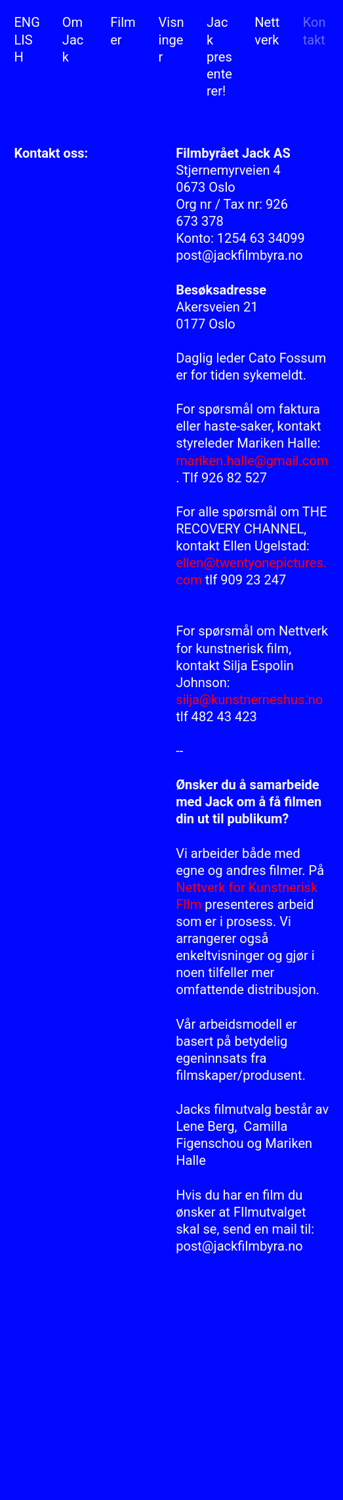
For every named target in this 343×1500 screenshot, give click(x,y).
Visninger (171, 39)
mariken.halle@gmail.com (252, 461)
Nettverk (266, 39)
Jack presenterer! (219, 56)
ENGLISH (26, 39)
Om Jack (73, 39)
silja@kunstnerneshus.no (249, 699)
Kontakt (314, 30)
